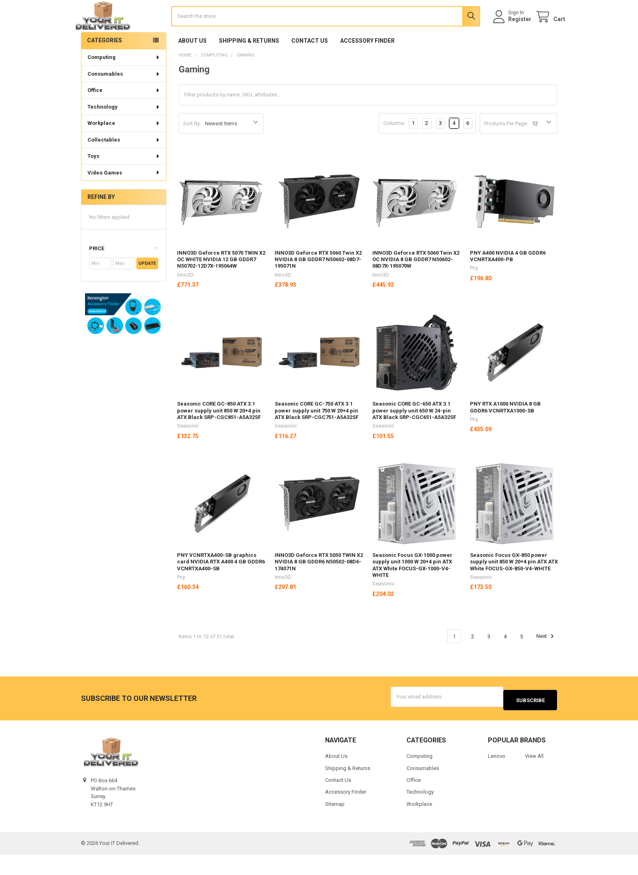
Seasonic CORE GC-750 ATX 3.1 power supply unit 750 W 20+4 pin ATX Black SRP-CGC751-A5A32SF (316, 434)
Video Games (123, 197)
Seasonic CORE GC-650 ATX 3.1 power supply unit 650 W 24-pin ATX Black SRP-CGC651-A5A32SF (414, 434)
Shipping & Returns (249, 64)
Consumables (123, 98)
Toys (123, 180)
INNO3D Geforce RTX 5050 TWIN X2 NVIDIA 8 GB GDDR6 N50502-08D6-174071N (319, 586)
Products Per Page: (506, 147)
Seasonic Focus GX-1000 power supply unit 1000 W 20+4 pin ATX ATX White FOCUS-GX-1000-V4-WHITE (412, 589)
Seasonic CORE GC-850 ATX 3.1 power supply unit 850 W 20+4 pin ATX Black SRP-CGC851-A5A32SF (219, 434)
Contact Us (309, 64)
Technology (123, 131)
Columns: (394, 147)
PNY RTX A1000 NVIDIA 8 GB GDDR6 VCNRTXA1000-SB (505, 431)
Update (147, 287)
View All (534, 776)
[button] (123, 272)
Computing (123, 81)
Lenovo (496, 776)
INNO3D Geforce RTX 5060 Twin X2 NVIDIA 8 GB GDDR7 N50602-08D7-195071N (318, 283)
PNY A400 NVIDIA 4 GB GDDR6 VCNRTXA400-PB (508, 280)
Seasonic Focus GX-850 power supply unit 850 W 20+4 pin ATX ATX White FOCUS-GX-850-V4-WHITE (514, 586)
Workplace (123, 147)
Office (123, 114)
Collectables (123, 164)
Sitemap (335, 824)
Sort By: (192, 147)
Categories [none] (104, 64)
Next (546, 660)
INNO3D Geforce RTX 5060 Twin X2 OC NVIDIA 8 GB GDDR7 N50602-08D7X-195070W (415, 283)
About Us (192, 64)
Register (511, 31)
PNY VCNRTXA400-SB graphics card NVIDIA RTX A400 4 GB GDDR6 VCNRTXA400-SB (221, 586)
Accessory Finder (367, 64)
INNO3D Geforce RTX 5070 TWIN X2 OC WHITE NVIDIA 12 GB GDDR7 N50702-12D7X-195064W (221, 283)
